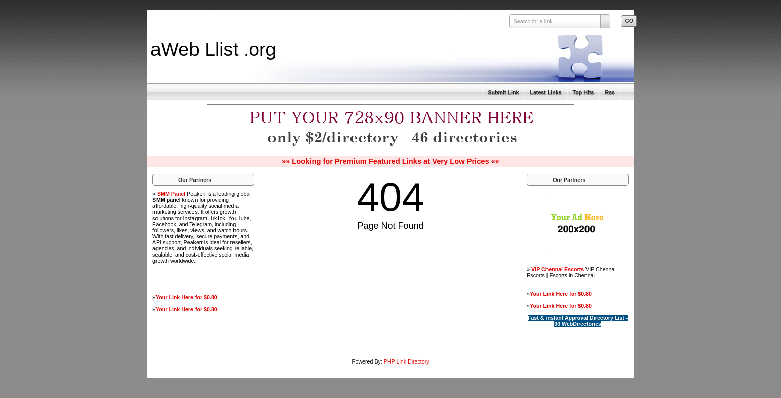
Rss (610, 92)
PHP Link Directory (406, 361)
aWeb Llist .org (213, 49)
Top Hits (583, 92)
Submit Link (503, 92)
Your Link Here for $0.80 (186, 297)
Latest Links (545, 92)
